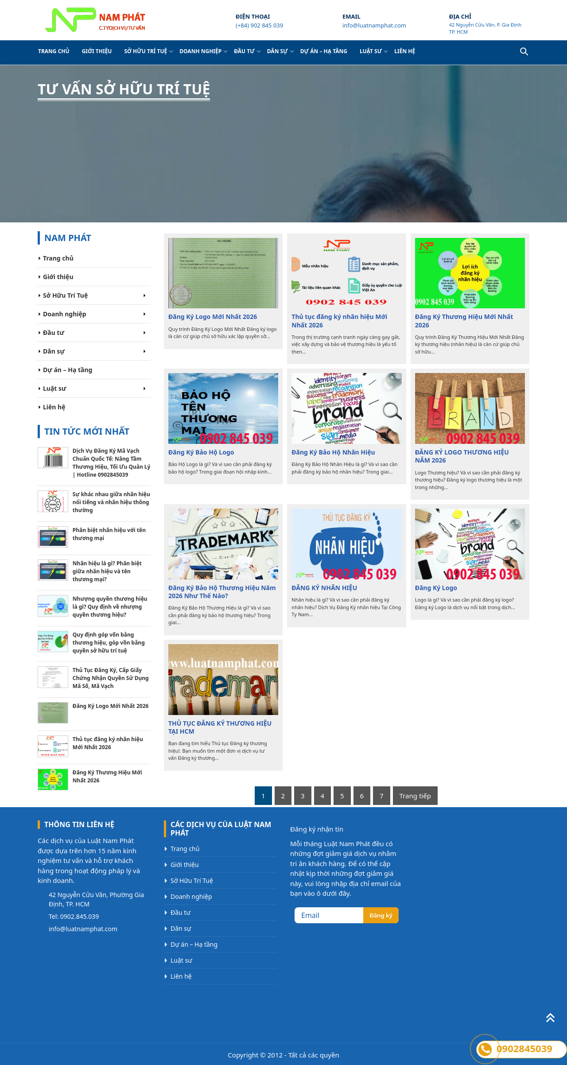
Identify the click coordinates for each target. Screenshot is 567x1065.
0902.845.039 (79, 916)
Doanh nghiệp (200, 51)
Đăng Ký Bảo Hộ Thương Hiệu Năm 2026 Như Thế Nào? (222, 592)
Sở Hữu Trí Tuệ (145, 51)
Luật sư (371, 51)
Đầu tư (244, 51)
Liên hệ (404, 51)
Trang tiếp (415, 795)
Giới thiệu (97, 51)
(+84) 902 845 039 (259, 25)
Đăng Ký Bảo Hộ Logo (201, 452)
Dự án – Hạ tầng (323, 51)
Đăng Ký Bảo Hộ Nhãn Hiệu (333, 452)
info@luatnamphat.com (374, 25)
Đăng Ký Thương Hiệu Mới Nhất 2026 (464, 321)
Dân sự (277, 51)
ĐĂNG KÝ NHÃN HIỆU (324, 588)
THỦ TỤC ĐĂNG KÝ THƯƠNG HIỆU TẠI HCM (220, 727)
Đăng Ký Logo (436, 588)
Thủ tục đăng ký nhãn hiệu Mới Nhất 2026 (339, 321)
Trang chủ (54, 51)
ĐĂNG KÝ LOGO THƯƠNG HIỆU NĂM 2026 (462, 456)
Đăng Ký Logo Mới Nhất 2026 (212, 317)
